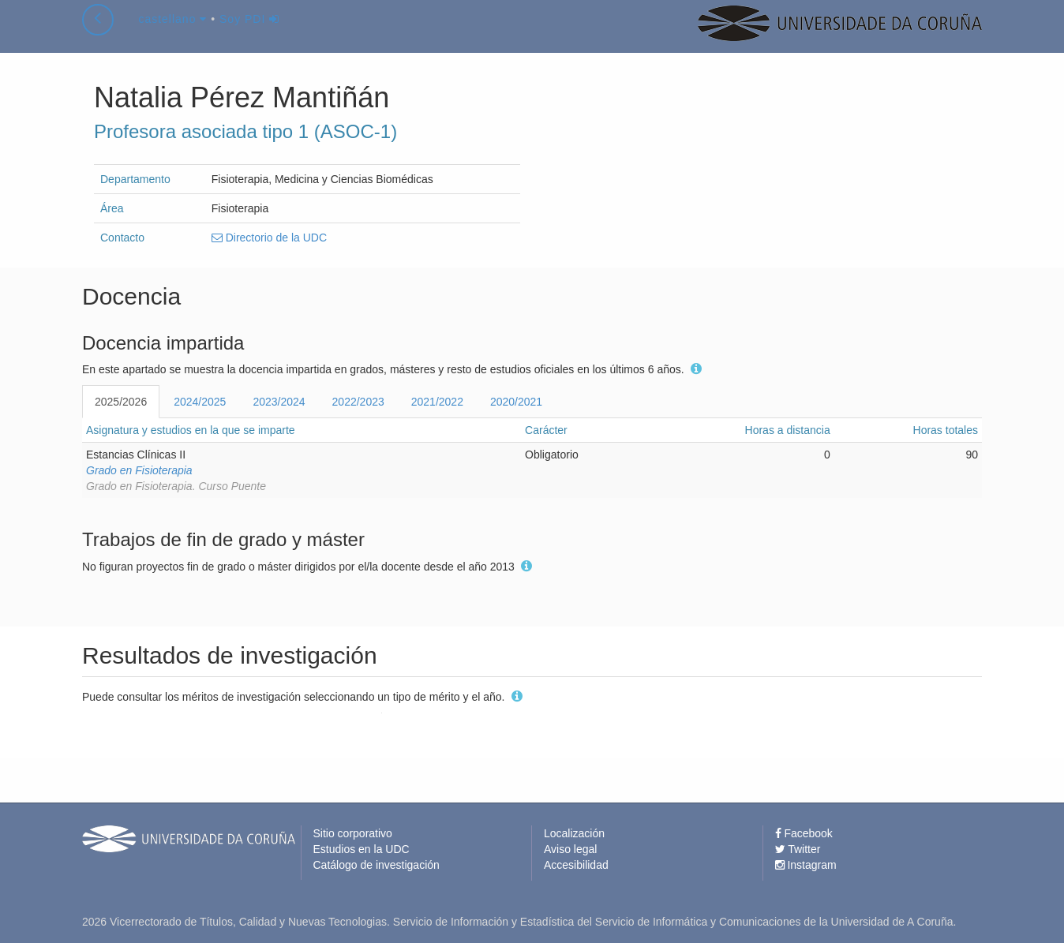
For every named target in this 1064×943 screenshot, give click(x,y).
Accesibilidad (576, 865)
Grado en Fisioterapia (139, 470)
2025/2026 (121, 401)
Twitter (798, 849)
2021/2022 (437, 401)
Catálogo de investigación (376, 865)
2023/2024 (279, 401)
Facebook (804, 833)
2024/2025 (200, 401)
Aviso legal (570, 849)
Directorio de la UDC (269, 237)
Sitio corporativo (352, 833)
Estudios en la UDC (361, 849)
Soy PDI (249, 34)
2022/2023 (358, 401)
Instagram (806, 865)
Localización (574, 833)
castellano (172, 34)
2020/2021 (516, 401)
